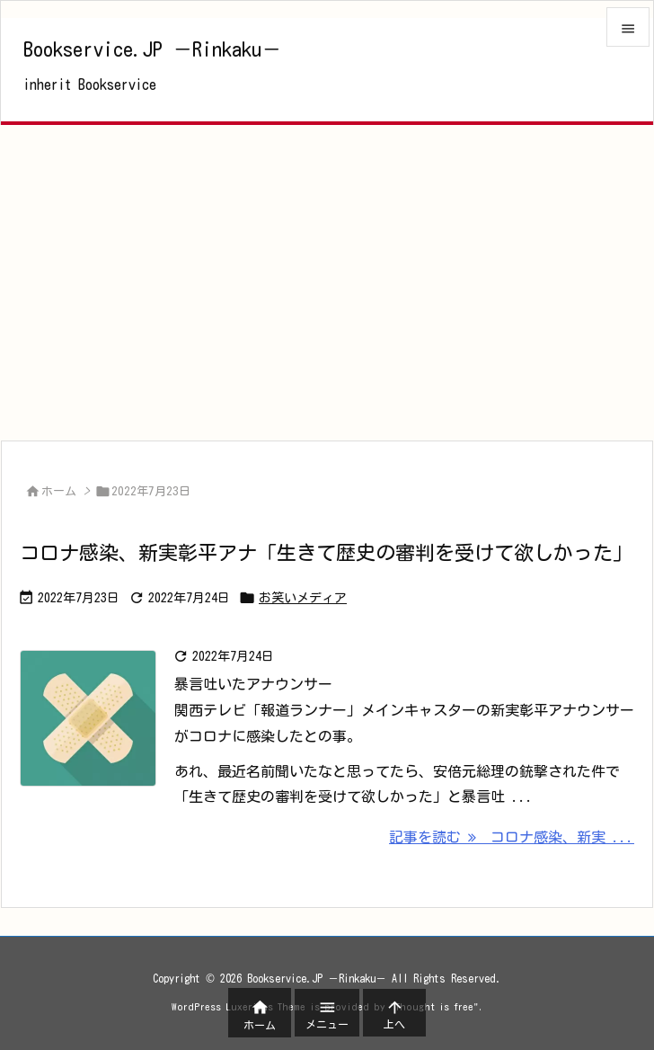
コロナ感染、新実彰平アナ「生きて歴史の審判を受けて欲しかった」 (326, 553)
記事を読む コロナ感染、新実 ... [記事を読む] (511, 837)
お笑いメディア (303, 598)
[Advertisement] (327, 282)
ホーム (58, 491)
